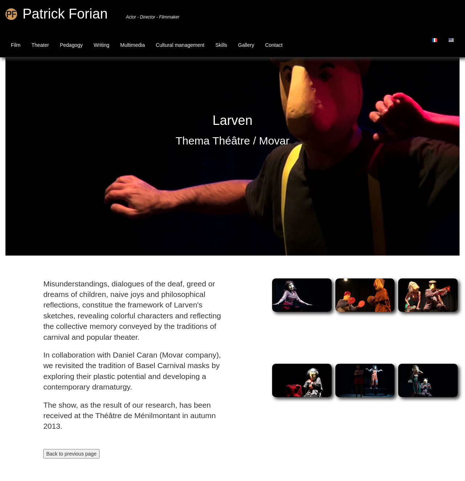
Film (15, 45)
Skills (221, 45)
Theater (40, 45)
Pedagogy (71, 45)
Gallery (246, 45)
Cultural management (180, 45)
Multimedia (132, 45)
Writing (101, 45)
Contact (274, 45)
